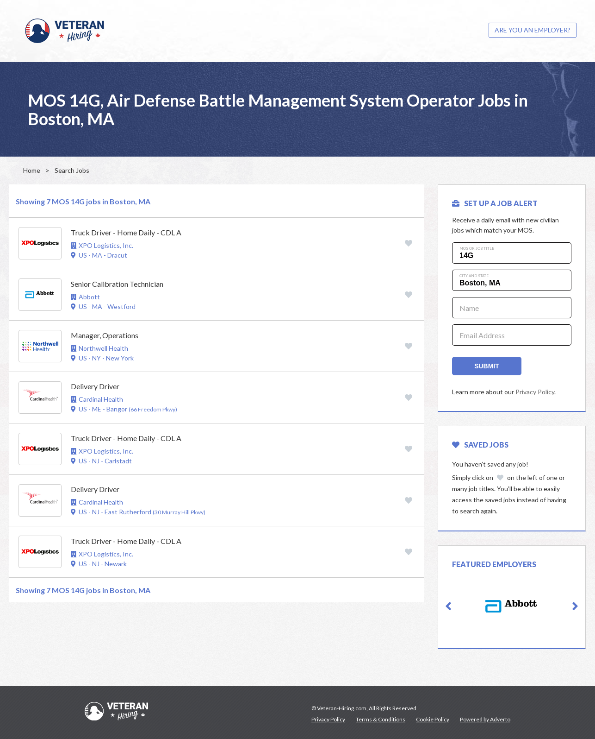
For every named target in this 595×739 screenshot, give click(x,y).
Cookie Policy (432, 719)
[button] (448, 606)
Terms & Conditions (380, 719)
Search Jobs (72, 170)
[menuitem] (532, 30)
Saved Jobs (480, 444)
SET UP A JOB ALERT (495, 203)
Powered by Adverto (485, 719)
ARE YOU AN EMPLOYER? (532, 30)
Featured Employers (494, 564)
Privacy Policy (534, 392)
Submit (486, 366)
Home (31, 170)
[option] (511, 606)
